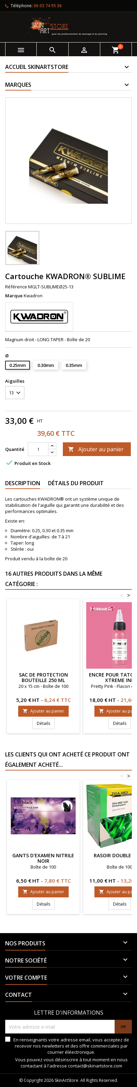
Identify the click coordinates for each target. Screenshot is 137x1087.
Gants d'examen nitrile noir (43, 858)
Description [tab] (22, 483)
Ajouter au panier (96, 449)
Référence (16, 287)
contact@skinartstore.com (95, 1066)
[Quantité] (38, 449)
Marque (14, 295)
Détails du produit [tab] (76, 483)
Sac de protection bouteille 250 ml (43, 677)
